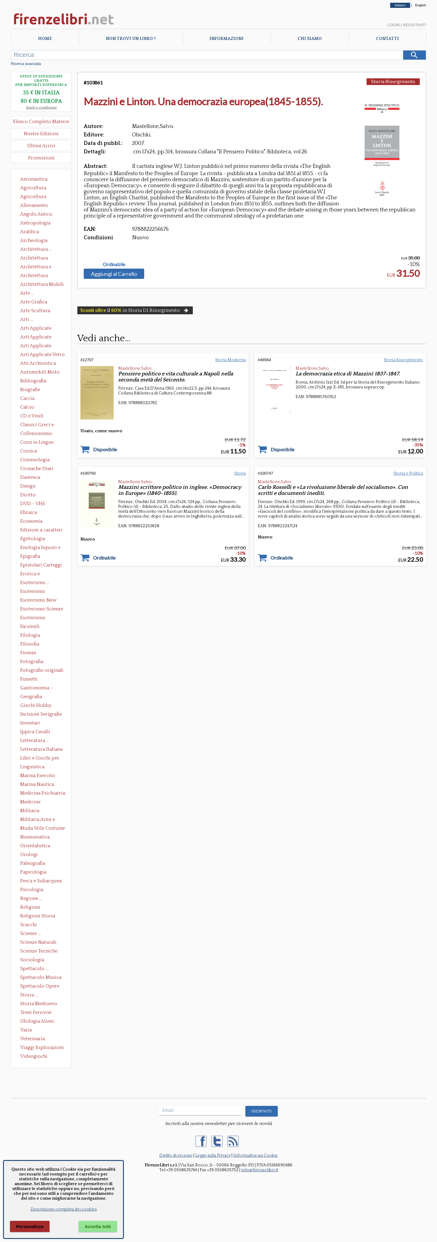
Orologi (29, 854)
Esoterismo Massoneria (32, 592)
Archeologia (33, 240)
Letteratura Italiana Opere (41, 750)
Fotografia (31, 661)
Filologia (30, 635)
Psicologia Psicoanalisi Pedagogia (33, 890)
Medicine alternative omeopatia (32, 802)
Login (393, 25)
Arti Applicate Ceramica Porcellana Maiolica (42, 328)
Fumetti (28, 679)
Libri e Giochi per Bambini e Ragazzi (40, 758)
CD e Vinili (32, 416)
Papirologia (33, 872)
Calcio (27, 407)
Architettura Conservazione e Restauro (38, 258)
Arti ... (26, 319)
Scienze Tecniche (38, 951)
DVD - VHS (32, 503)
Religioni (30, 907)
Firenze (28, 652)
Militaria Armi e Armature (37, 820)
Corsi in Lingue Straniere (36, 443)
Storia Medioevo (38, 1003)
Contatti (387, 38)
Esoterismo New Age (38, 600)
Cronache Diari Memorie (36, 469)
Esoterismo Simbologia (33, 618)
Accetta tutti (98, 1226)
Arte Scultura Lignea (35, 311)
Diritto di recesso (176, 1155)
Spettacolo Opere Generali (39, 986)
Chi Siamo (310, 38)
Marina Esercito (37, 775)
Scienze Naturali (38, 942)
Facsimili (30, 626)
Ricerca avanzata (26, 63)
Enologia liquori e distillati (40, 548)
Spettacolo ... (34, 968)
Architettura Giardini (34, 276)
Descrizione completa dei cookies (64, 1209)
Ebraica (28, 512)
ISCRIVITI (261, 1111)
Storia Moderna (230, 360)
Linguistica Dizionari (32, 767)
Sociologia (32, 960)
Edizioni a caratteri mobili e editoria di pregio (41, 530)
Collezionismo (36, 433)
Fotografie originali (41, 670)
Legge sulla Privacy (213, 1155)
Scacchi (28, 924)
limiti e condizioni (41, 107)
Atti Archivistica (38, 363)
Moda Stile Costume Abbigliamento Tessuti (42, 828)
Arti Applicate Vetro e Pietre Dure (42, 355)
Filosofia (29, 644)
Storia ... (29, 995)
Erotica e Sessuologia (33, 574)
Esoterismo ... (34, 582)
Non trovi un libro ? (131, 38)
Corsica (28, 451)
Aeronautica (33, 179)
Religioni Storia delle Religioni (37, 916)
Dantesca (30, 477)
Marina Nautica (37, 784)
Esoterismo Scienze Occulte (41, 609)
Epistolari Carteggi (41, 565)
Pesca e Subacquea (41, 881)
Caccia (27, 398)
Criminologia (35, 459)
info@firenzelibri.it (259, 1170)
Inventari (30, 723)
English (420, 5)
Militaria (29, 810)
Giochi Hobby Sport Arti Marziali (41, 706)
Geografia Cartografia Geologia (32, 697)
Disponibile (105, 449)
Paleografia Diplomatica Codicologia (34, 864)
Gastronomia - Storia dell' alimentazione (36, 688)
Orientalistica (35, 845)
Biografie (30, 389)
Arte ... (27, 293)
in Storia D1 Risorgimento (134, 310)
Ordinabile (114, 264)
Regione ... (31, 898)
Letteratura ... (34, 740)
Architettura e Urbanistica (35, 267)
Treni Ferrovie (35, 1012)
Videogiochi (33, 1056)
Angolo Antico (36, 214)
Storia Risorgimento (393, 81)
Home (45, 38)
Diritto (28, 495)
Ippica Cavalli (35, 731)
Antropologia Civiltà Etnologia (38, 223)
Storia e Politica (408, 473)
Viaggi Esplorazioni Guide (42, 1048)
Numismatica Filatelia (35, 837)
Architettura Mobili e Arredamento (42, 285)
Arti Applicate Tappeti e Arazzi (38, 346)
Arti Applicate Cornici (35, 337)
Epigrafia (30, 556)
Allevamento (34, 205)
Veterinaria (32, 1038)
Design (27, 486)
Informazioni (226, 38)
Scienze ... (30, 933)
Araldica (29, 231)
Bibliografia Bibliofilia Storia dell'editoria (38, 381)
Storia (240, 473)
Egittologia (32, 538)
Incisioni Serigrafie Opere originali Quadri (41, 714)
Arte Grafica (33, 302)
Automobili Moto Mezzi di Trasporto (41, 372)
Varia (26, 1030)
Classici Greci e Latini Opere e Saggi (42, 425)
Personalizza (30, 1226)
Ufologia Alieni (37, 1021)
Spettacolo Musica (40, 977)
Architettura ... (36, 249)
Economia (31, 521)
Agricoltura (33, 188)
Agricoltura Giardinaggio (35, 197)
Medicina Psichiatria (42, 793)
